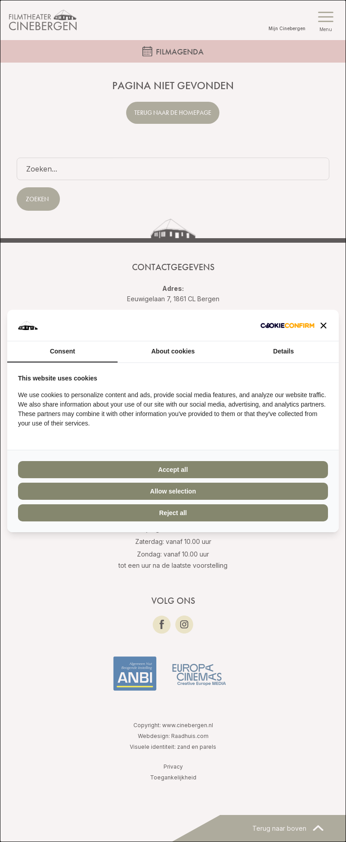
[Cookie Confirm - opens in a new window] (287, 325)
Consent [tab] (62, 351)
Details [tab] (283, 351)
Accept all (173, 469)
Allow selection (173, 491)
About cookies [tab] (173, 351)
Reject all (173, 512)
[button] (323, 325)
